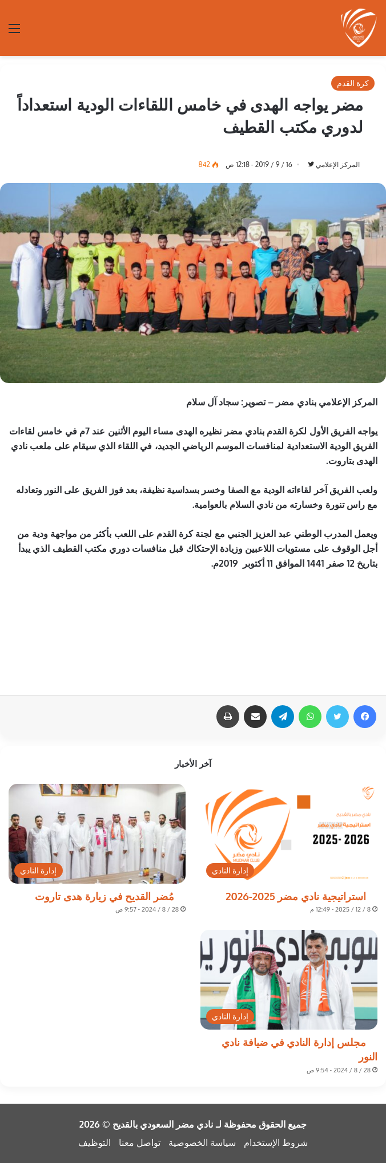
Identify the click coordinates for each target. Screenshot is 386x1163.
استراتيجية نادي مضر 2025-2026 (296, 896)
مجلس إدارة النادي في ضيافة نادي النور (299, 1049)
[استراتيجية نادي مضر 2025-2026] (288, 834)
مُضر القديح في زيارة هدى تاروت (104, 896)
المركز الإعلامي (338, 164)
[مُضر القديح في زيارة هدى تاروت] (97, 834)
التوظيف (94, 1142)
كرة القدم (353, 83)
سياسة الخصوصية (202, 1142)
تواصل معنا (139, 1142)
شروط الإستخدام (276, 1142)
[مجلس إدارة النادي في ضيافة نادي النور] (288, 980)
